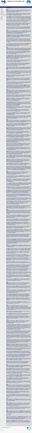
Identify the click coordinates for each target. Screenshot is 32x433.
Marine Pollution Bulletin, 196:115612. (18, 96)
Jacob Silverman (22, 211)
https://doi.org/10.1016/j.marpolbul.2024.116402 (13, 61)
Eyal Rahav (8, 210)
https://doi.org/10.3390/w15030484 (11, 118)
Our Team (2, 10)
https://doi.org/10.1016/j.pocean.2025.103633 (22, 28)
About (1, 9)
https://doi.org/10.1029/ (14, 33)
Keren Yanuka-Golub (17, 210)
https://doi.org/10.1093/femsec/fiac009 (17, 161)
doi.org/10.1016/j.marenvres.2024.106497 (12, 58)
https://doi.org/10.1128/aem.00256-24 (11, 65)
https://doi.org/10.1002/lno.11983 (11, 174)
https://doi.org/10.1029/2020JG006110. (23, 192)
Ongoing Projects (3, 14)
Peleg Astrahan (26, 210)
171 (28, 236)
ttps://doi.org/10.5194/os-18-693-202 (12, 141)
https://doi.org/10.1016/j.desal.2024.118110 (23, 49)
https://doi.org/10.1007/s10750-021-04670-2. (12, 185)
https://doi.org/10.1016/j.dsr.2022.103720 (19, 169)
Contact (2, 19)
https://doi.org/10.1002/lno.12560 (11, 53)
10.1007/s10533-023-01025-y (10, 114)
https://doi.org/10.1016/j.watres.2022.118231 (15, 153)
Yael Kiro (14, 211)
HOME (1, 8)
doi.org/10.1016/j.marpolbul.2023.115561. (13, 100)
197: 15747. (21, 92)
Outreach (2, 13)
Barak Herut (18, 211)
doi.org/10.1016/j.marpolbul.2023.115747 (12, 93)
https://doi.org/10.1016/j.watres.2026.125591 (24, 18)
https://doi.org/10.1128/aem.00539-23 (13, 105)
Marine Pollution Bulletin (16, 92)
